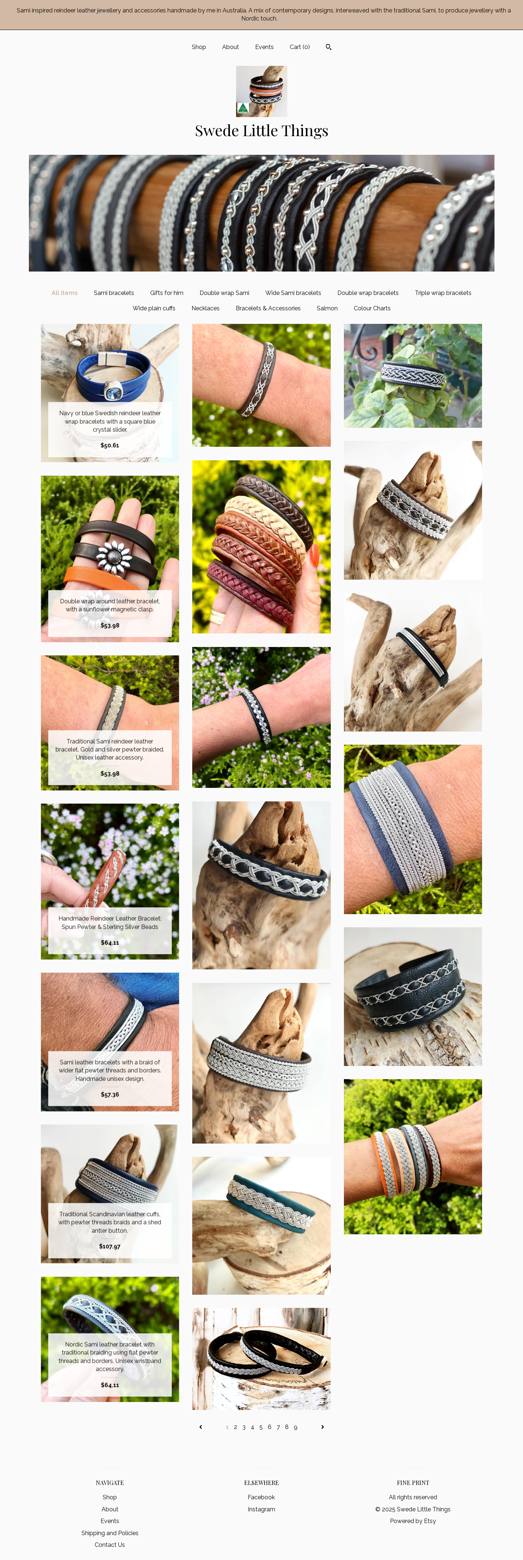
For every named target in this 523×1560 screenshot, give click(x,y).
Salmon (327, 308)
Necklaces (206, 308)
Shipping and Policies (110, 1533)
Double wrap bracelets (368, 292)
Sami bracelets (114, 292)
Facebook (261, 1497)
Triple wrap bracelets (443, 292)
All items (65, 292)
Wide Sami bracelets (293, 292)
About (230, 47)
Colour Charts (372, 308)
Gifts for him (166, 292)
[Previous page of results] (201, 1427)
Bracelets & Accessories (268, 308)
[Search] (328, 48)
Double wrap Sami (224, 292)
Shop (199, 47)
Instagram (261, 1509)
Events (264, 47)
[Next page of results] (323, 1427)
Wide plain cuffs (154, 308)
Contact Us (110, 1544)
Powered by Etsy (413, 1521)
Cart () (300, 47)
